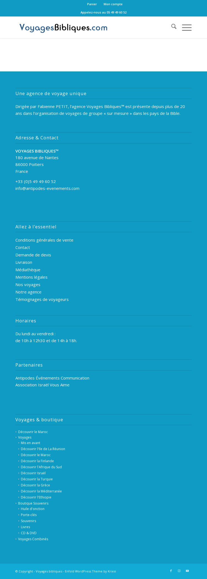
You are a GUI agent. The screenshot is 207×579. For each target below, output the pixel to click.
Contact (22, 247)
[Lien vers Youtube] (187, 571)
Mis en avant (30, 443)
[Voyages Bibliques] (85, 27)
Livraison (23, 262)
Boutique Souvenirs (33, 503)
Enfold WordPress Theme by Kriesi (90, 571)
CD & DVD (29, 533)
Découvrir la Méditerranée (41, 491)
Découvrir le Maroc (33, 432)
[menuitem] (92, 4)
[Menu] (184, 27)
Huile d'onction (33, 508)
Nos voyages (27, 284)
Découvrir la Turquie (37, 479)
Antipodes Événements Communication (52, 378)
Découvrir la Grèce (35, 485)
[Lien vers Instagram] (179, 571)
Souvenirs (28, 521)
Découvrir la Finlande (37, 461)
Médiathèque (27, 269)
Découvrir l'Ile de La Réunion (43, 449)
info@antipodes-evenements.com (47, 188)
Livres (25, 527)
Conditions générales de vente (44, 240)
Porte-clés (29, 514)
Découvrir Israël (33, 473)
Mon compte (113, 4)
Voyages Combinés (33, 539)
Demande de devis (33, 254)
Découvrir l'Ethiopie (36, 497)
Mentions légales (31, 277)
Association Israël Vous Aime (42, 384)
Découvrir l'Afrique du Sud (41, 467)
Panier (92, 4)
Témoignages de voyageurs (42, 299)
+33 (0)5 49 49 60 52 (35, 181)
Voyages (24, 437)
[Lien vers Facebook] (171, 571)
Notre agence (28, 292)
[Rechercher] (171, 27)
